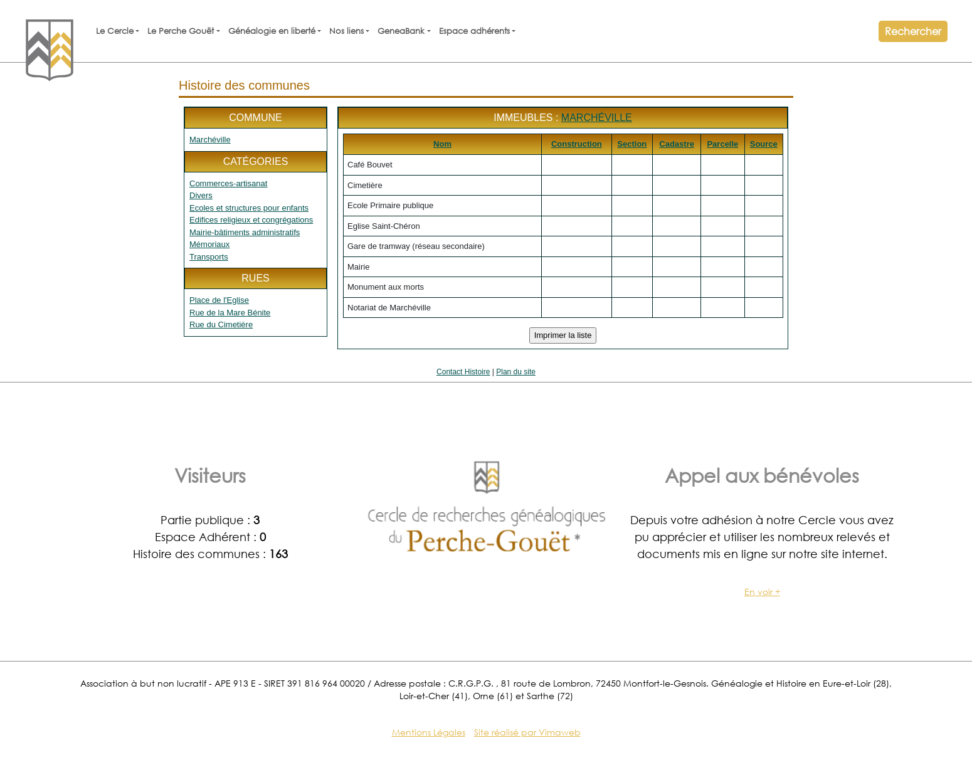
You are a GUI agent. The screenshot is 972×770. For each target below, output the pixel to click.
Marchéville (210, 139)
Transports (208, 256)
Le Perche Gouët (180, 31)
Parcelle (722, 144)
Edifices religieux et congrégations (251, 219)
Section (632, 144)
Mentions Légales (428, 732)
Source (764, 144)
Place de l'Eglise (219, 300)
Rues (255, 278)
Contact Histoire (463, 371)
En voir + (762, 592)
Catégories (255, 161)
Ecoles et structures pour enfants (249, 208)
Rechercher (913, 31)
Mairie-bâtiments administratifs (244, 232)
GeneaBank (401, 31)
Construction (576, 144)
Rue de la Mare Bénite (229, 312)
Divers (201, 195)
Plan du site (516, 371)
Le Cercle (115, 31)
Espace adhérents (474, 31)
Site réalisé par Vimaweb (527, 732)
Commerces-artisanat (228, 183)
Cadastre (676, 144)
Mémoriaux (209, 244)
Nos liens (346, 31)
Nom (442, 144)
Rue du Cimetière (221, 324)
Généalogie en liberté (271, 31)
